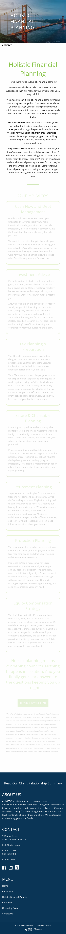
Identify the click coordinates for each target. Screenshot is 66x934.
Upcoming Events (10, 908)
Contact (7, 45)
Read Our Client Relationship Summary (33, 783)
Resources (7, 902)
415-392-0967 (9, 859)
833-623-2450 (9, 854)
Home (5, 885)
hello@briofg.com (11, 845)
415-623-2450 (9, 850)
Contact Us (7, 913)
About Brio (7, 891)
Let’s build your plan (33, 703)
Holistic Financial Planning (15, 896)
